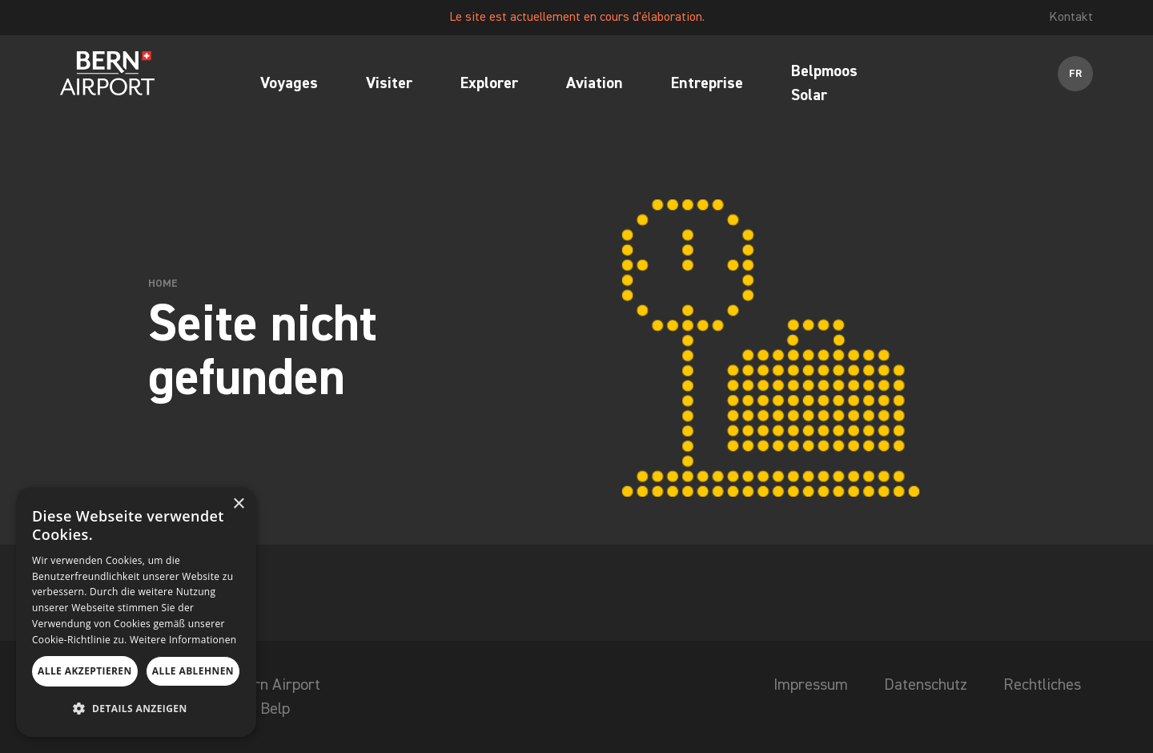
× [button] (238, 504)
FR (1075, 73)
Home (163, 283)
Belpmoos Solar (824, 83)
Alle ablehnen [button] (193, 671)
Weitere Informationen (183, 639)
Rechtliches (1042, 685)
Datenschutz (925, 685)
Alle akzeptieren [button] (85, 671)
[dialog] (136, 612)
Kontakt (1071, 17)
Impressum (810, 685)
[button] (136, 709)
